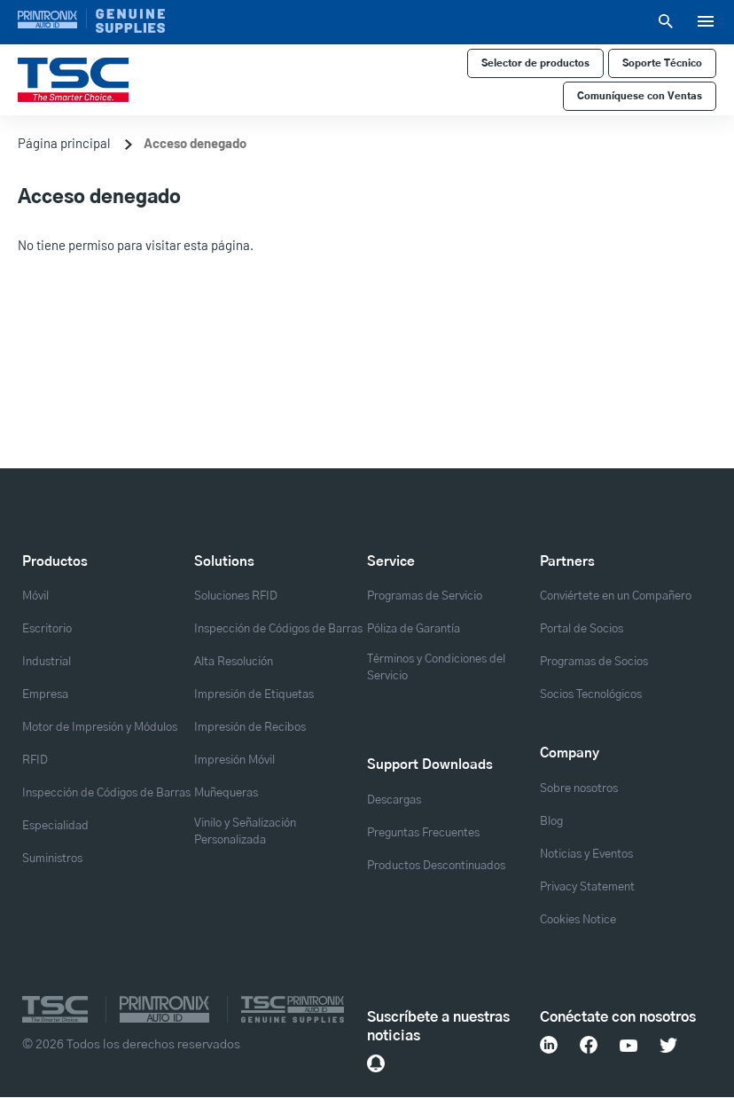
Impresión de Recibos (250, 727)
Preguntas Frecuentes (423, 833)
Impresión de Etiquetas (254, 694)
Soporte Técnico (662, 63)
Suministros (52, 858)
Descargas (394, 800)
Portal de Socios (581, 629)
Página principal (64, 143)
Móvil (35, 596)
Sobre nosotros (579, 788)
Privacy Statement (587, 887)
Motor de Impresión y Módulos (99, 727)
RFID (35, 760)
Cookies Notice (578, 920)
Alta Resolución (233, 661)
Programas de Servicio (424, 596)
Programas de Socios (594, 661)
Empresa (45, 694)
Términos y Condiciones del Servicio (436, 667)
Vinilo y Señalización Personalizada (245, 831)
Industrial (46, 661)
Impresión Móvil (234, 760)
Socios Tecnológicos (591, 694)
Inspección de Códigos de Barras (106, 793)
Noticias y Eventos (586, 854)
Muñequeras (226, 793)
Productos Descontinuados (436, 865)
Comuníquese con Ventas (639, 96)
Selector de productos (535, 63)
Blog (551, 821)
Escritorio (47, 629)
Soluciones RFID (235, 596)
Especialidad (55, 826)
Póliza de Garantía (413, 629)
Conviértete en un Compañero (615, 596)
